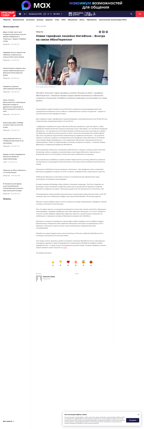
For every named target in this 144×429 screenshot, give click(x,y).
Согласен (132, 420)
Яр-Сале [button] (57, 14)
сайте (65, 248)
